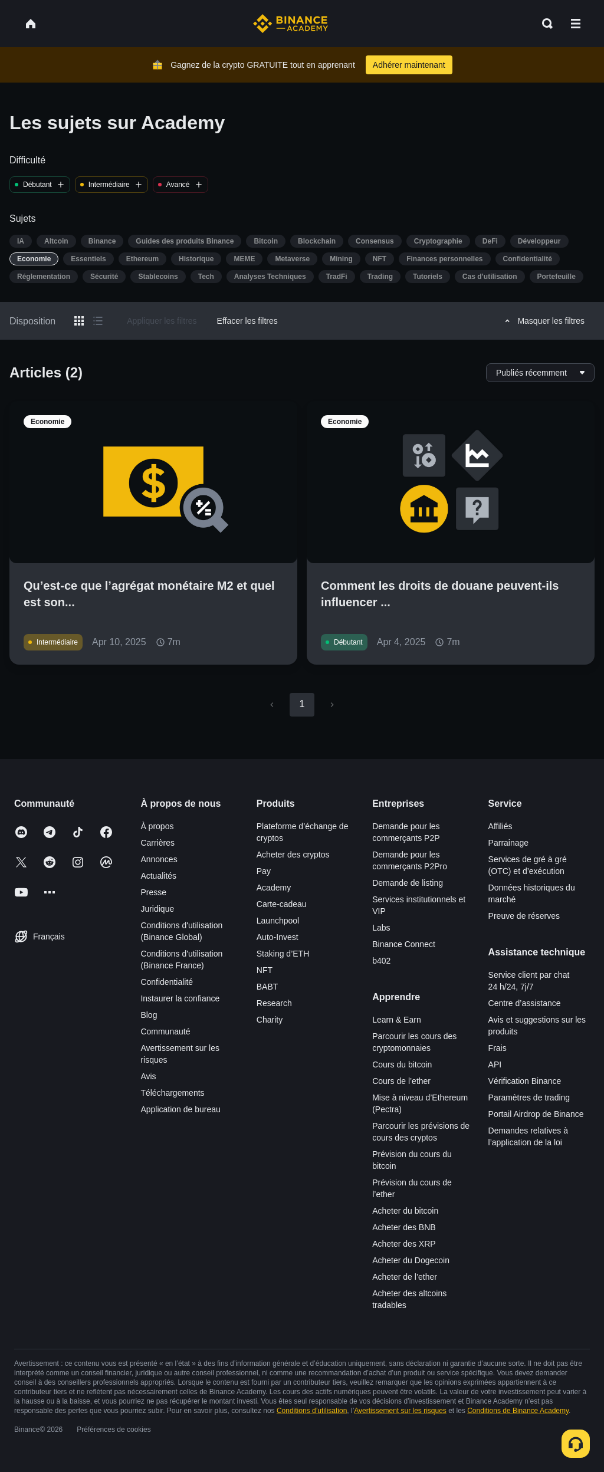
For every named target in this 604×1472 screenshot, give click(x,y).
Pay (264, 871)
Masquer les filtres (543, 321)
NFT (265, 970)
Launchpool (278, 920)
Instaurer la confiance (179, 998)
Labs (381, 927)
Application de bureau (180, 1109)
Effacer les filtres (247, 321)
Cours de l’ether (401, 1081)
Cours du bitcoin (402, 1064)
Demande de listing (407, 883)
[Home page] (290, 23)
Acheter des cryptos (293, 854)
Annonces (158, 859)
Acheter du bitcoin (405, 1210)
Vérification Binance (525, 1081)
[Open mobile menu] (576, 23)
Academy (274, 887)
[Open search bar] (543, 23)
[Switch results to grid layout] (79, 320)
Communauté (165, 1031)
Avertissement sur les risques (400, 1411)
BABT (267, 986)
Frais (497, 1048)
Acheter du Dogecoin (410, 1260)
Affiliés (500, 826)
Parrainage (508, 842)
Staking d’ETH (283, 953)
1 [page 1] (301, 704)
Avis (148, 1076)
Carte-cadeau (282, 904)
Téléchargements (172, 1093)
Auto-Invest (277, 937)
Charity (270, 1019)
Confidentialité (166, 982)
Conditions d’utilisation (312, 1411)
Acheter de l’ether (404, 1277)
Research (274, 1003)
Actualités (158, 875)
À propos (156, 826)
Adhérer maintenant (409, 65)
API (495, 1064)
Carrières (157, 842)
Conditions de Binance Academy (518, 1411)
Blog (148, 1015)
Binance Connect (403, 944)
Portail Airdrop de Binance (536, 1114)
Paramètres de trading (529, 1097)
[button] (576, 24)
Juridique (157, 909)
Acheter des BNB (403, 1227)
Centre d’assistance (524, 1003)
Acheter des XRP (403, 1243)
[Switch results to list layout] (97, 320)
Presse (153, 892)
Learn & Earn (396, 1019)
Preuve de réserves (524, 916)
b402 (381, 960)
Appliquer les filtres (161, 321)
